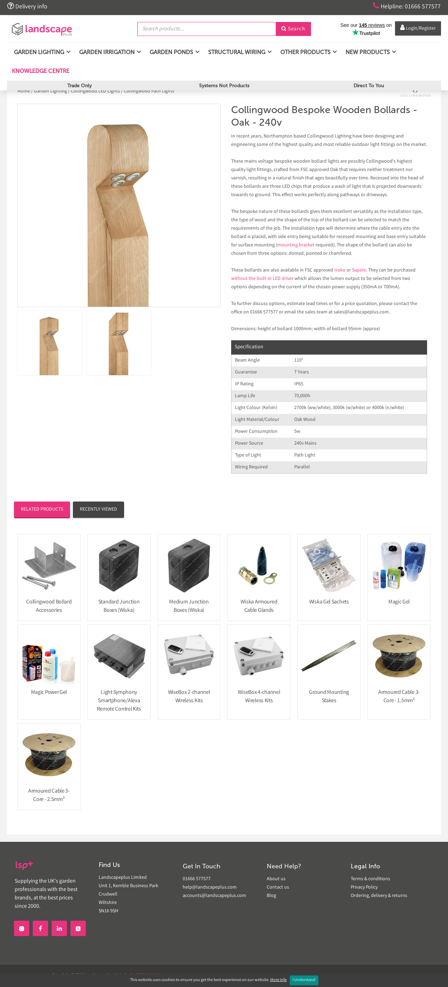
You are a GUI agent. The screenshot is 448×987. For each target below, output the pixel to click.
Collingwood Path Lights (149, 91)
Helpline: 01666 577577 (406, 6)
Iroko (340, 270)
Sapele (359, 270)
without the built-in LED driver (262, 278)
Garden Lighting (50, 91)
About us (276, 879)
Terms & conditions (370, 879)
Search (293, 29)
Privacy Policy (364, 887)
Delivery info (27, 6)
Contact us (278, 887)
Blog (271, 895)
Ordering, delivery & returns (379, 895)
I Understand (304, 980)
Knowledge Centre (39, 71)
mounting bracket (295, 245)
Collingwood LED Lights (95, 91)
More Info (278, 980)
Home (24, 91)
